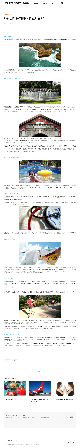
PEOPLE (26, 3)
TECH (45, 3)
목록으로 (40, 371)
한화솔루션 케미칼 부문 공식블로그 (16, 416)
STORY (54, 3)
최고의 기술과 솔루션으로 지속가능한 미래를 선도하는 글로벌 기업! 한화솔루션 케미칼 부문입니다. (27, 417)
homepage (69, 442)
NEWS (36, 3)
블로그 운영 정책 (8, 440)
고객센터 (16, 440)
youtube (73, 442)
